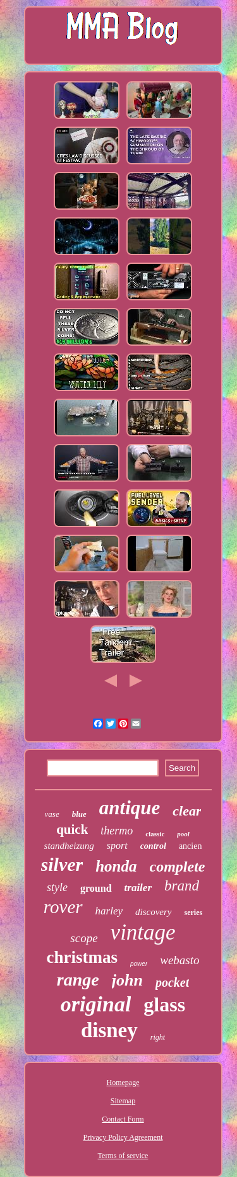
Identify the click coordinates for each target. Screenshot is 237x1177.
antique (129, 808)
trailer (138, 888)
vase (52, 814)
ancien (190, 846)
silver (62, 864)
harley (109, 911)
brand (181, 886)
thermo (116, 830)
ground (96, 888)
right (157, 1037)
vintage (143, 932)
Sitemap (123, 1100)
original (96, 1004)
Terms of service (123, 1155)
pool (183, 834)
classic (154, 834)
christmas (81, 957)
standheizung (69, 846)
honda (116, 866)
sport (117, 845)
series (194, 912)
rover (63, 907)
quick (72, 829)
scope (83, 938)
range (78, 979)
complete (177, 866)
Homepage (123, 1082)
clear (187, 811)
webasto (179, 960)
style (57, 887)
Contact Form (122, 1119)
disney (109, 1030)
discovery (153, 912)
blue (79, 814)
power (138, 963)
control (153, 846)
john (127, 980)
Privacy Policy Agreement (123, 1137)
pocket (172, 982)
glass (164, 1004)
